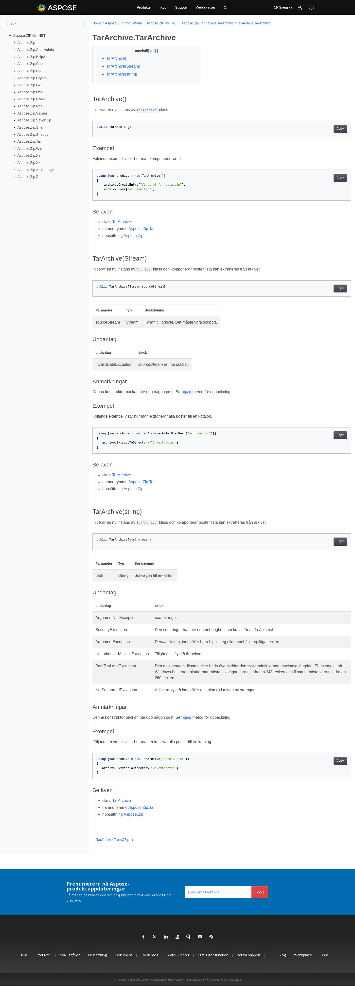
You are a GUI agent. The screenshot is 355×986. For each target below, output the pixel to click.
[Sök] (46, 23)
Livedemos (149, 955)
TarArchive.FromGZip (115, 840)
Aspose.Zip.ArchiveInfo (36, 50)
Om (227, 7)
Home (97, 23)
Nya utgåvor (69, 955)
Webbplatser (205, 7)
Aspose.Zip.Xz (29, 163)
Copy (322, 129)
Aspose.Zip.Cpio (31, 71)
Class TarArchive (221, 23)
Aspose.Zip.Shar (31, 127)
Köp (163, 7)
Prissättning (97, 955)
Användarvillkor (218, 979)
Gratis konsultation (213, 955)
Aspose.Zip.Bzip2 (31, 57)
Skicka (260, 892)
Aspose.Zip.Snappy (33, 134)
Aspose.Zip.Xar (30, 155)
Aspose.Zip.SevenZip (34, 120)
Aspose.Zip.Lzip (30, 92)
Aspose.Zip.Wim (30, 149)
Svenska (282, 7)
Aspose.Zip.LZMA (32, 99)
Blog (282, 955)
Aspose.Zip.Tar (29, 141)
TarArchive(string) (121, 74)
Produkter (144, 7)
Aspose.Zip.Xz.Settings (36, 170)
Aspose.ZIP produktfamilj (124, 23)
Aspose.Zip (26, 42)
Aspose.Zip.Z (28, 177)
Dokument (123, 955)
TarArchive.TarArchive (253, 23)
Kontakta (235, 979)
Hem (23, 955)
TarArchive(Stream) (123, 66)
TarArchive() (116, 58)
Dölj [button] (149, 51)
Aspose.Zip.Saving (32, 113)
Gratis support (177, 955)
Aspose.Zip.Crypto (32, 78)
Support (181, 7)
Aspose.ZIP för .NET (29, 36)
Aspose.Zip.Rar (30, 106)
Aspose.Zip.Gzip (31, 85)
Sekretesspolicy (196, 979)
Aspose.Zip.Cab (30, 64)
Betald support (249, 955)
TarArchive (121, 222)
